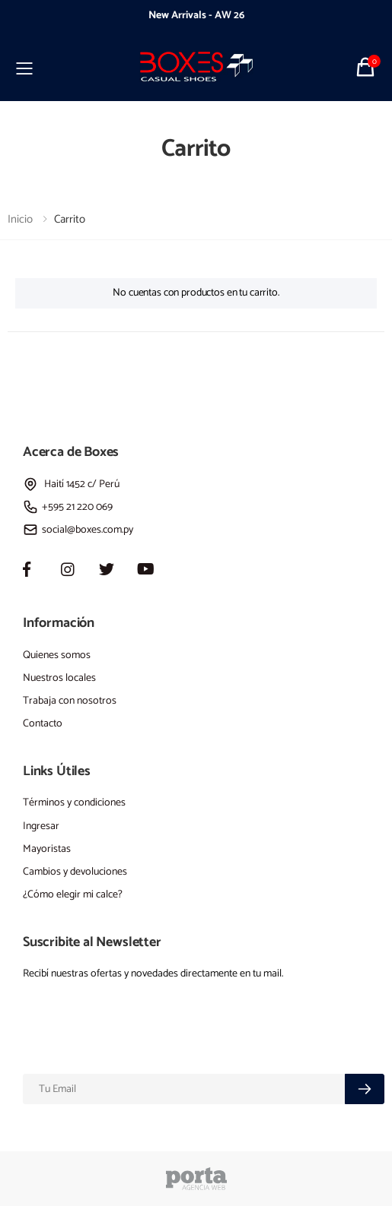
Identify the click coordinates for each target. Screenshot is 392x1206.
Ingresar (41, 826)
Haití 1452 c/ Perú (71, 484)
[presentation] (53, 16)
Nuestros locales (59, 678)
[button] (367, 66)
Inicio (20, 219)
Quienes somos (57, 655)
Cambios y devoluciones (75, 872)
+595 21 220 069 (68, 507)
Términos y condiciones (74, 803)
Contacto (42, 724)
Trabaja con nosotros (69, 701)
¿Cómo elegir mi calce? (73, 895)
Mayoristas (47, 849)
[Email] (184, 1089)
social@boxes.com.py (78, 530)
